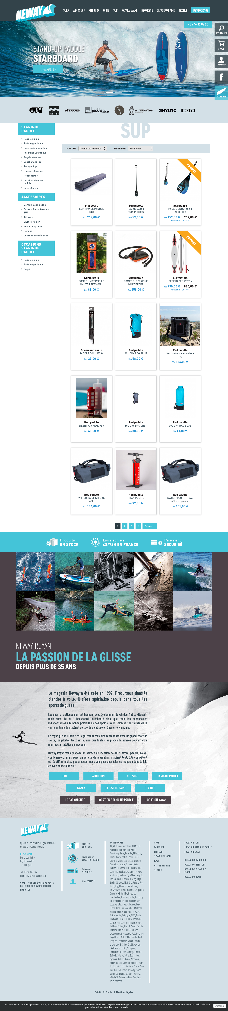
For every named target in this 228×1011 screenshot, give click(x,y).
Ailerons (28, 217)
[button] (109, 92)
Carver (130, 857)
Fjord (112, 886)
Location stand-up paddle (34, 182)
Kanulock (119, 904)
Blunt (112, 857)
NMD (133, 915)
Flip (116, 886)
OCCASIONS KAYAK (193, 876)
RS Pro (128, 937)
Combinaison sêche (35, 204)
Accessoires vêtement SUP (36, 211)
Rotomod (140, 933)
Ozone (138, 922)
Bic (131, 853)
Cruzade (121, 864)
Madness (138, 908)
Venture (129, 973)
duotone (122, 875)
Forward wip (115, 890)
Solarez (120, 955)
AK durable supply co (122, 846)
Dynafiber (131, 875)
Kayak (81, 788)
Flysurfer (123, 886)
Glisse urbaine (115, 788)
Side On (127, 944)
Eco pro (113, 879)
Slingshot (131, 948)
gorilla (141, 890)
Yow (134, 977)
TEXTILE (158, 870)
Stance (127, 959)
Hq (111, 900)
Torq (119, 970)
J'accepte (220, 1006)
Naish (112, 915)
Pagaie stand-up (33, 157)
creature (137, 860)
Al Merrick (136, 846)
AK (111, 846)
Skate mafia (115, 948)
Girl (135, 890)
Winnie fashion (125, 977)
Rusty (134, 937)
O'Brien (129, 919)
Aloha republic (116, 849)
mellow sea (122, 911)
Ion (126, 900)
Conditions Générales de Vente (37, 882)
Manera (113, 911)
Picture (120, 926)
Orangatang (130, 922)
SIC (121, 944)
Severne (137, 941)
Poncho (28, 230)
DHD (128, 868)
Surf (64, 776)
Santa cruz (122, 941)
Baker (122, 853)
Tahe (142, 966)
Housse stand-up (33, 171)
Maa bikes (129, 908)
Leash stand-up (32, 161)
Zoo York (118, 981)
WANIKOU (114, 977)
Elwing (133, 879)
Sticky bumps (116, 962)
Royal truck (115, 937)
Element (125, 879)
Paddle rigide (31, 138)
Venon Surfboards (117, 973)
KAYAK (157, 861)
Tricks (124, 970)
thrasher (113, 970)
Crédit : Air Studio (104, 992)
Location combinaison (36, 235)
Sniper (123, 951)
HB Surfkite (122, 893)
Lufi (122, 908)
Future (123, 890)
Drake (126, 871)
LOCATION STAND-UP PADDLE (198, 847)
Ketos (126, 904)
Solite (126, 955)
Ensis (112, 882)
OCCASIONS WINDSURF (195, 860)
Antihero (126, 849)
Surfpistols (120, 966)
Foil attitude (132, 886)
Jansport (132, 900)
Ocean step (120, 922)
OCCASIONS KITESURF (195, 864)
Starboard (135, 959)
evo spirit (122, 882)
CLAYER (113, 860)
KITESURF (159, 851)
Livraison (25, 889)
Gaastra (130, 890)
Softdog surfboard (134, 951)
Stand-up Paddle (167, 776)
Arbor (133, 849)
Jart (138, 900)
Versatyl (137, 973)
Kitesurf (133, 776)
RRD (122, 937)
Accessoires (31, 175)
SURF (156, 842)
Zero (138, 977)
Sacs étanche (31, 188)
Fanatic (136, 882)
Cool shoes (128, 860)
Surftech (129, 966)
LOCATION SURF (192, 842)
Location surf (75, 800)
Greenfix (113, 893)
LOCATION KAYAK (192, 851)
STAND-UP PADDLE (163, 856)
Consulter (48, 69)
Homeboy (139, 897)
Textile (150, 788)
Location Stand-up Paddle (116, 800)
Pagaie (27, 269)
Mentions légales (124, 992)
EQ (117, 882)
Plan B (127, 926)
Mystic (137, 911)
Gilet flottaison (32, 221)
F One (129, 882)
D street (129, 864)
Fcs (141, 882)
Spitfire (121, 959)
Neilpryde (126, 915)
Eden (119, 879)
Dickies (133, 868)
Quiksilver (130, 930)
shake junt (114, 944)
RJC (133, 933)
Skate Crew (135, 944)
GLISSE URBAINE (162, 865)
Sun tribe (126, 962)
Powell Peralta (137, 926)
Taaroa (136, 966)
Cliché (120, 860)
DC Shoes (121, 868)
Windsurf (98, 776)
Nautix (118, 915)
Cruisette (113, 864)
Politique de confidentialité (35, 886)
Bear (127, 853)
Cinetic (136, 857)
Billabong (137, 853)
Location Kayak (156, 800)
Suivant (150, 526)
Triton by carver (134, 970)
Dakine (113, 868)
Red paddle (126, 933)
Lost (118, 908)
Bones (118, 857)
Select (130, 941)
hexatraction (115, 897)
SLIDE (123, 948)
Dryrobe (133, 871)
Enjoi (139, 879)
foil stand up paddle (35, 152)
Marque (71, 148)
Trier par (120, 148)
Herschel (132, 893)
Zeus (112, 981)
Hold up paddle (127, 897)
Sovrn (132, 955)
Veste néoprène (33, 226)
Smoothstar (114, 951)
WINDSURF (159, 847)
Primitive (113, 930)
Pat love (113, 926)
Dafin (135, 864)
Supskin (134, 962)
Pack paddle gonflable (36, 148)
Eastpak (139, 875)
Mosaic (130, 911)
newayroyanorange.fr (35, 875)
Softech (113, 955)
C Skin (124, 857)
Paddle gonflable (33, 143)
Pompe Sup (30, 166)
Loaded (132, 904)
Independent (118, 900)
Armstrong (114, 853)
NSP (123, 919)
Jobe (112, 904)
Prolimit (121, 930)
